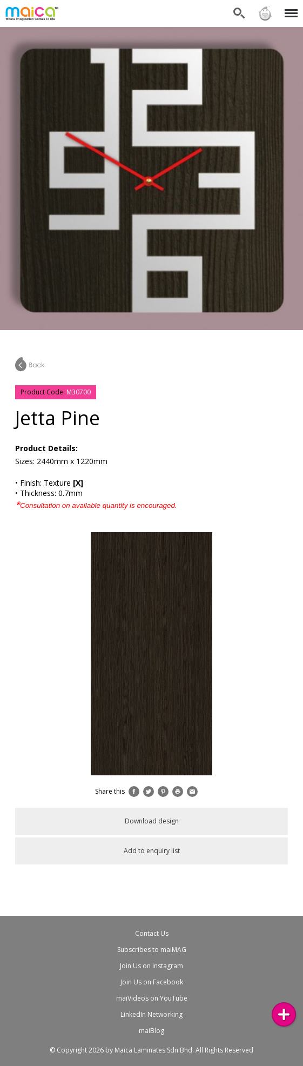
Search (239, 13)
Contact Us (152, 933)
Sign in (265, 13)
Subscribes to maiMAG (151, 949)
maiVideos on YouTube (151, 998)
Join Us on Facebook (151, 982)
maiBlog (151, 1030)
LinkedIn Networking (151, 1014)
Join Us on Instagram (151, 965)
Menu (289, 8)
